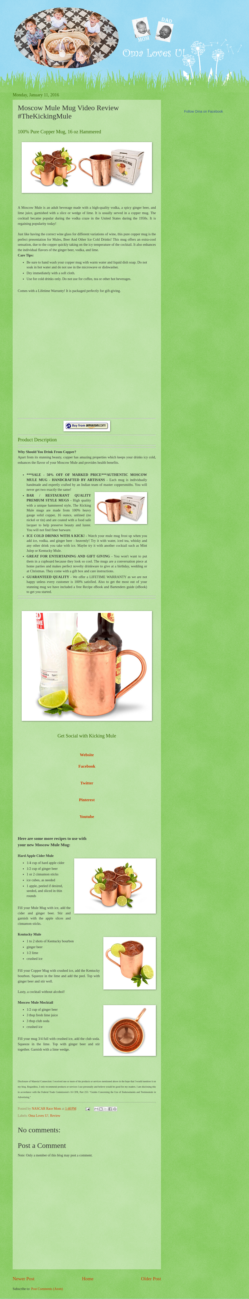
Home (87, 1278)
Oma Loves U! (38, 1115)
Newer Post (24, 1278)
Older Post (151, 1278)
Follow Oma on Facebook (203, 111)
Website (87, 755)
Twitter (86, 783)
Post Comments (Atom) (47, 1289)
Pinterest (87, 800)
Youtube (87, 816)
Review (55, 1115)
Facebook (86, 766)
